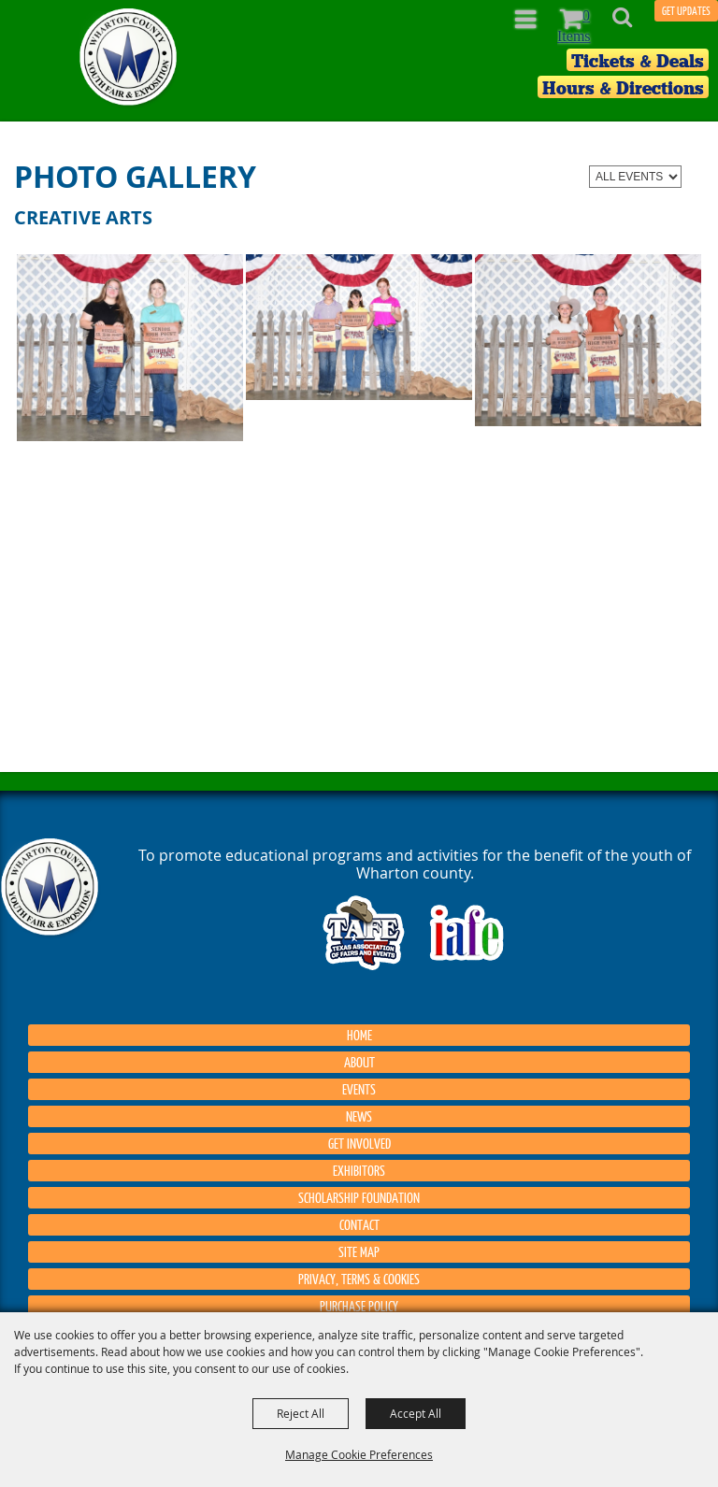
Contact (359, 1224)
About (359, 1061)
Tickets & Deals (637, 60)
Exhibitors (359, 1170)
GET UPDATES (686, 11)
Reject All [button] (300, 1413)
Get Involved (359, 1143)
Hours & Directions (623, 88)
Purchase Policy (359, 1305)
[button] (632, 23)
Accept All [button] (415, 1413)
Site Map (359, 1251)
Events (359, 1088)
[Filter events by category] (635, 176)
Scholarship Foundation (359, 1197)
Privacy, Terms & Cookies (359, 1278)
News (359, 1116)
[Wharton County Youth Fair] (129, 57)
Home (359, 1034)
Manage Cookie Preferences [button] (359, 1454)
